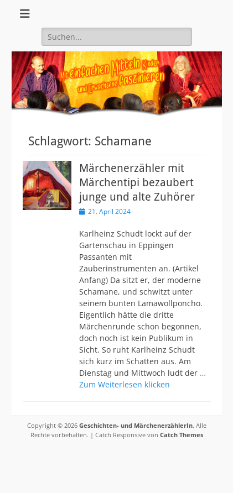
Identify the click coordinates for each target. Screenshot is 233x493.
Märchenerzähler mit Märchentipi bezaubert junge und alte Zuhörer (137, 182)
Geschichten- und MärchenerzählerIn (136, 425)
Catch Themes (181, 435)
